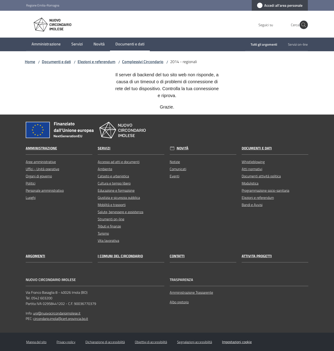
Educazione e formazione (116, 190)
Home (30, 62)
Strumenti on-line (111, 219)
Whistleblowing (253, 161)
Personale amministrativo (45, 190)
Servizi (104, 148)
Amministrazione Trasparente (191, 292)
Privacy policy (66, 342)
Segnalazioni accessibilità (194, 342)
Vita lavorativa (108, 240)
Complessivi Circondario (142, 62)
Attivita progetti (257, 256)
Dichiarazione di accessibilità (105, 342)
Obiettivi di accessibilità (151, 342)
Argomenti (35, 256)
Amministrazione (41, 148)
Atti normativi (252, 169)
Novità (182, 148)
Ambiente (105, 169)
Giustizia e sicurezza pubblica (119, 197)
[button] (302, 24)
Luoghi (31, 197)
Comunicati (178, 169)
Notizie (175, 161)
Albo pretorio (179, 302)
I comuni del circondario (120, 256)
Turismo (103, 233)
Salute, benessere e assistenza (120, 212)
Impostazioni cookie (237, 342)
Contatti (177, 256)
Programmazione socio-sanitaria (265, 190)
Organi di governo (39, 176)
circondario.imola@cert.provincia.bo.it (60, 318)
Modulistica (250, 183)
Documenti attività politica (261, 176)
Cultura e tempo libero (114, 183)
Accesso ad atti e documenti (119, 161)
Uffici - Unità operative (42, 169)
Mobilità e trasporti (112, 204)
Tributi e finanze (109, 226)
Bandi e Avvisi (252, 204)
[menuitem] (46, 44)
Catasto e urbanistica (113, 176)
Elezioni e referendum (96, 62)
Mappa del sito (36, 342)
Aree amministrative (41, 161)
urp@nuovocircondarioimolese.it (56, 313)
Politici (30, 183)
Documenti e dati (56, 62)
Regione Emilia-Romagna (42, 5)
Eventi (174, 176)
